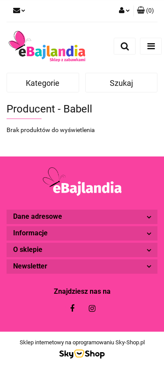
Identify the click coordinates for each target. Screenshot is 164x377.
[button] (145, 11)
